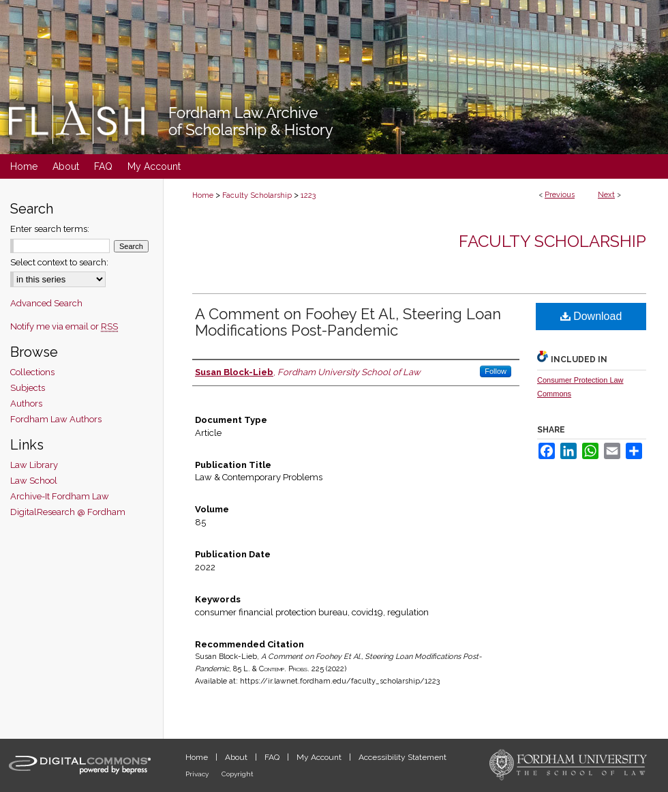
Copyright (238, 774)
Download (591, 316)
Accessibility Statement (402, 757)
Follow (495, 371)
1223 (308, 195)
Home (202, 195)
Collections (32, 372)
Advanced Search (46, 303)
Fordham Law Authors (56, 419)
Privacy (198, 774)
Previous (560, 194)
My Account (320, 757)
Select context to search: (59, 262)
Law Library (34, 465)
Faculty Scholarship (257, 195)
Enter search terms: (49, 229)
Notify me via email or (64, 326)
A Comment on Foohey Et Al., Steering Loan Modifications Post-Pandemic (348, 322)
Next (606, 194)
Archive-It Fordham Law (59, 496)
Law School (33, 480)
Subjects (27, 388)
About (237, 757)
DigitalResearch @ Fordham (67, 512)
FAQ (273, 757)
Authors (26, 403)
